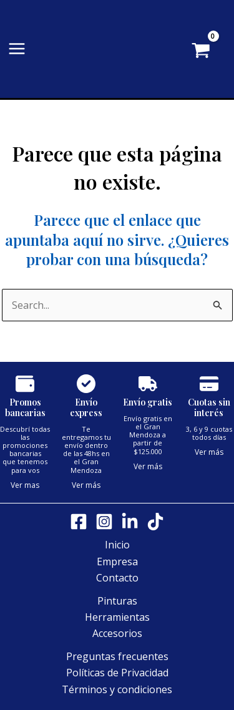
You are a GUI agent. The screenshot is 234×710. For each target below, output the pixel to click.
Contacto (117, 578)
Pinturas (117, 601)
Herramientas (117, 617)
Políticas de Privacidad (117, 672)
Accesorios (117, 633)
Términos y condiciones (117, 689)
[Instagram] (104, 521)
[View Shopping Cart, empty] (219, 52)
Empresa (117, 561)
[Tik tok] (155, 521)
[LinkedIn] (130, 521)
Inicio (117, 545)
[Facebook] (78, 521)
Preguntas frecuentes (117, 656)
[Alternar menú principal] (17, 49)
